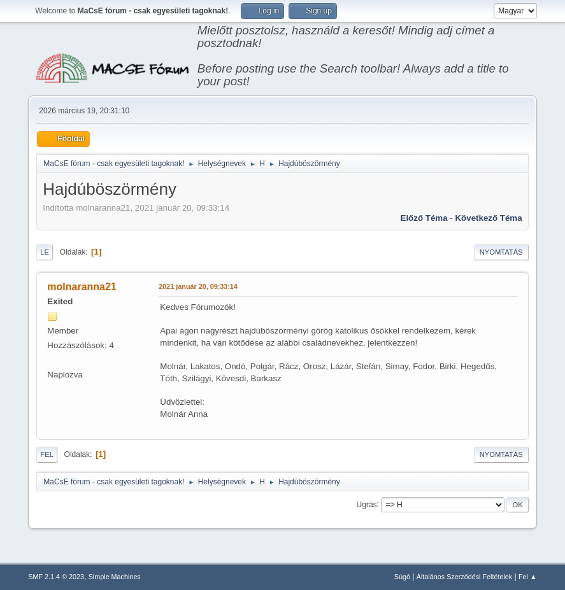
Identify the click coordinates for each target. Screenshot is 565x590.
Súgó (402, 576)
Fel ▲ (528, 576)
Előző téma (424, 218)
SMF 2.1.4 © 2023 (56, 576)
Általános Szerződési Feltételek (464, 576)
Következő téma (488, 218)
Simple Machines (115, 576)
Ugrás (367, 504)
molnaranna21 (81, 286)
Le (44, 252)
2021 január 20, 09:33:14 (198, 286)
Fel (47, 454)
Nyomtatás (501, 252)
